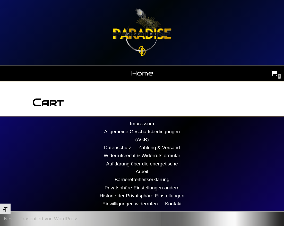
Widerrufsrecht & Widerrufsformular (142, 156)
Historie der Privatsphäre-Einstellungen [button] (142, 200)
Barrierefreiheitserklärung (142, 180)
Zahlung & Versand (159, 147)
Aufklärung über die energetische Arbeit (142, 168)
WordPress (66, 227)
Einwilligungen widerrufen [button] (130, 212)
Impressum (142, 123)
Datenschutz (117, 147)
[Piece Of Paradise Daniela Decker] (142, 32)
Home (142, 73)
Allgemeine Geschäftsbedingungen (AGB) (142, 135)
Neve (9, 227)
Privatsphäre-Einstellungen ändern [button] (142, 188)
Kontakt (173, 212)
